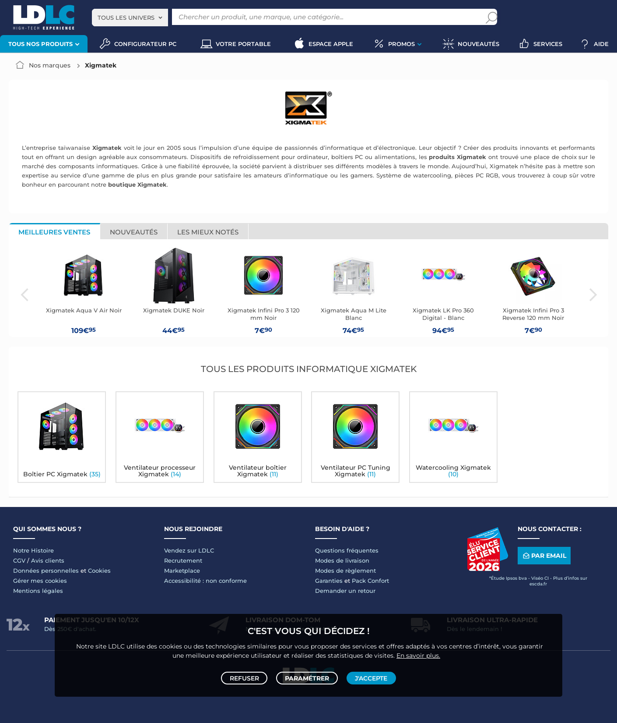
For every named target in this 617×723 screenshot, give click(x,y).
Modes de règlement (345, 570)
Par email (544, 555)
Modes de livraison (342, 560)
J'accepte (369, 676)
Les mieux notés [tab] (207, 232)
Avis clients (47, 560)
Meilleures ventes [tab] (54, 232)
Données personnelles (46, 570)
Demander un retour (345, 590)
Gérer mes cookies (40, 580)
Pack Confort (370, 580)
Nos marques (49, 65)
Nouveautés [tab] (134, 232)
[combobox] (130, 17)
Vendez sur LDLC (189, 550)
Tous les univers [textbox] (126, 17)
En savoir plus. (418, 651)
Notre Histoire (33, 550)
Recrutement (183, 560)
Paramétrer (307, 676)
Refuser (246, 676)
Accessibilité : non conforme (205, 580)
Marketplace (182, 570)
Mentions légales (38, 590)
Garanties (329, 580)
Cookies (99, 570)
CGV (19, 560)
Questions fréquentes (347, 550)
